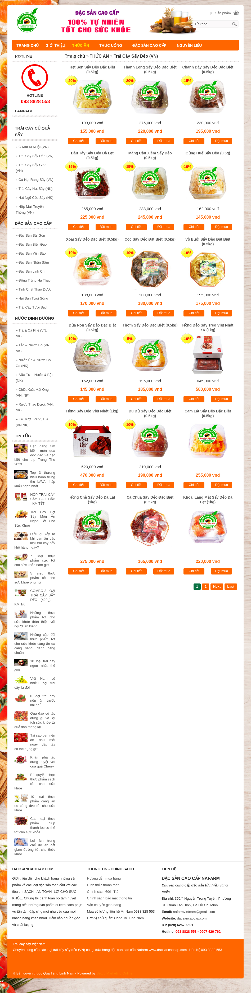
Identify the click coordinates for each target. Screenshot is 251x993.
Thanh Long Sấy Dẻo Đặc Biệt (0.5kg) (150, 69)
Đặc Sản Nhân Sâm (32, 262)
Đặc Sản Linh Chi (30, 271)
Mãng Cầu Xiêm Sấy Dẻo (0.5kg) (150, 155)
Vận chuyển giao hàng (104, 905)
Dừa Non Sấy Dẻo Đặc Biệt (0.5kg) (92, 327)
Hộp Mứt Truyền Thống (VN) (30, 209)
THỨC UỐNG (110, 45)
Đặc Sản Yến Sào (31, 253)
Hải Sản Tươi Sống (32, 298)
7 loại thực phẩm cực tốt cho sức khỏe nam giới (34, 560)
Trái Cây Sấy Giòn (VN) (31, 168)
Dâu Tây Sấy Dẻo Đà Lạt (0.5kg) (92, 155)
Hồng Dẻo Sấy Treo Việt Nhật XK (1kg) (207, 327)
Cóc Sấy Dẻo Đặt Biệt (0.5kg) (150, 239)
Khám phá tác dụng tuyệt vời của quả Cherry (42, 761)
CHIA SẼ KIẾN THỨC (35, 57)
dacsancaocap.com (192, 918)
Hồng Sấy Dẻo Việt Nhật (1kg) (92, 411)
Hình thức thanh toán (103, 885)
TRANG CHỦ (27, 45)
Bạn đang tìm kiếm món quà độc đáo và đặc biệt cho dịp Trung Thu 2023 (34, 455)
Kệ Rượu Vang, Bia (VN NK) (32, 422)
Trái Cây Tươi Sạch (32, 307)
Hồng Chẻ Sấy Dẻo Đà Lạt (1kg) (92, 499)
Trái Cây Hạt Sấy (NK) (34, 189)
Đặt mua (106, 141)
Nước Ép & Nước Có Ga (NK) (33, 363)
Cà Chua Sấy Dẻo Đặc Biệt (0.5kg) (150, 499)
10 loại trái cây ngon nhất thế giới (34, 665)
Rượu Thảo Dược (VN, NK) (34, 407)
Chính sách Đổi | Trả (103, 892)
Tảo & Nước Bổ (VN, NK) (33, 348)
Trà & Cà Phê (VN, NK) (31, 333)
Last (230, 587)
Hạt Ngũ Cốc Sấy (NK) (34, 198)
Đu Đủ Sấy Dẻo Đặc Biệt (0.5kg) (150, 413)
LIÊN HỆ (67, 57)
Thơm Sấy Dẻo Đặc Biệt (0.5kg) (150, 325)
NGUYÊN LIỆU (189, 45)
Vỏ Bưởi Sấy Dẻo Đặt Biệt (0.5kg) (207, 241)
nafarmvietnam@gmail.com (194, 912)
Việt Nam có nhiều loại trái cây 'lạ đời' (34, 683)
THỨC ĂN (80, 45)
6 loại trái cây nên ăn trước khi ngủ (42, 700)
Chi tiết (78, 141)
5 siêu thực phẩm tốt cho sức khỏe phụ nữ (34, 577)
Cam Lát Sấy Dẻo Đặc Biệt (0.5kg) (208, 413)
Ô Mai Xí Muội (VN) (32, 147)
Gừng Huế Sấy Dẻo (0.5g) (208, 153)
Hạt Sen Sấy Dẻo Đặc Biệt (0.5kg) (92, 69)
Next (217, 587)
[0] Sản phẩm (220, 13)
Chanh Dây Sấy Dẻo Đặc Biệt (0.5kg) (207, 69)
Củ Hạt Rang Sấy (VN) (34, 180)
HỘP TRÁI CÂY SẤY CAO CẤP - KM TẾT (42, 499)
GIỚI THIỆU (55, 45)
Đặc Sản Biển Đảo (31, 244)
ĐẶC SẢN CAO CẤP (149, 45)
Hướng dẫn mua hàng (104, 878)
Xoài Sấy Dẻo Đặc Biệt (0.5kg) (92, 239)
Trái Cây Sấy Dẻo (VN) (34, 156)
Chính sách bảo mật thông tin (109, 898)
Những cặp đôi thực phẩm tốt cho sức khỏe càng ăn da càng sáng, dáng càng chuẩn (34, 644)
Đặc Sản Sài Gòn (30, 235)
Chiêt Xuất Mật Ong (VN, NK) (32, 392)
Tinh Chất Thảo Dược (34, 289)
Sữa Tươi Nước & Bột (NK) (34, 378)
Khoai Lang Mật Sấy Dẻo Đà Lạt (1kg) (207, 499)
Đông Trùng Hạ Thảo (33, 280)
